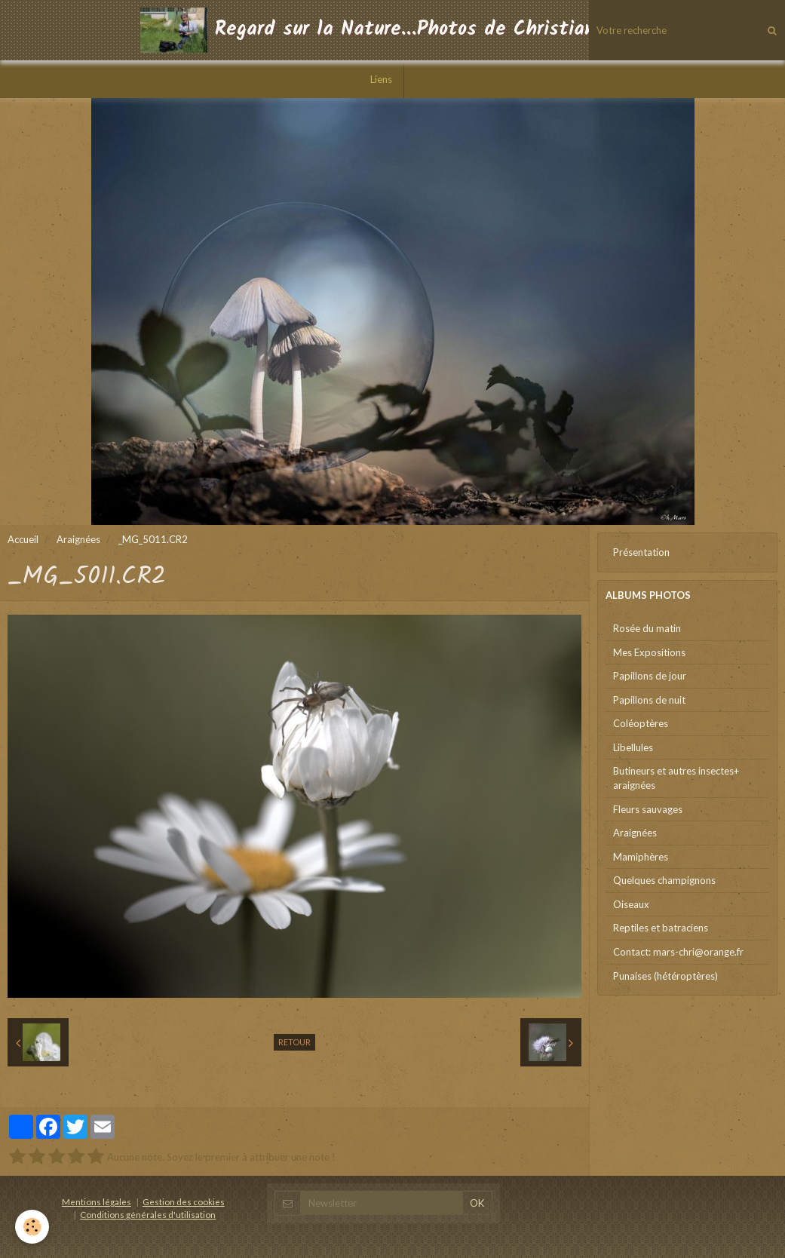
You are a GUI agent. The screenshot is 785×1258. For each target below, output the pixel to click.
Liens (381, 79)
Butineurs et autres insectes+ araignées (676, 778)
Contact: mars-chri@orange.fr (678, 952)
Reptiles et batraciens (660, 928)
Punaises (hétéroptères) (665, 976)
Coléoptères (640, 723)
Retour (294, 1042)
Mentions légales (96, 1201)
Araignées (78, 539)
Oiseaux (631, 904)
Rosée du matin (647, 628)
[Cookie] (32, 1227)
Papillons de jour (649, 676)
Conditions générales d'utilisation (148, 1214)
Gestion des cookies (184, 1201)
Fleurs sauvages (647, 809)
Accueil (23, 539)
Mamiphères (640, 857)
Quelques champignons (664, 880)
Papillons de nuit (649, 700)
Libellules (633, 747)
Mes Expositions (649, 652)
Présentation (641, 552)
